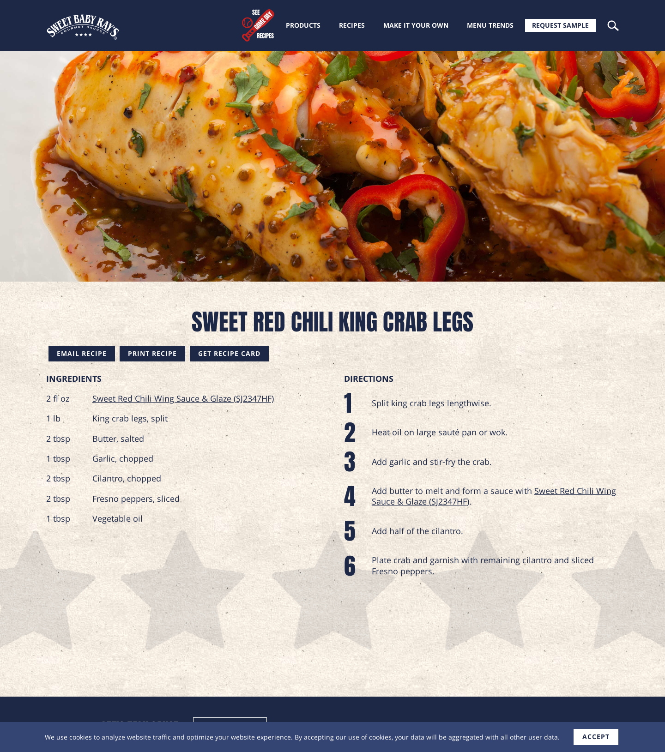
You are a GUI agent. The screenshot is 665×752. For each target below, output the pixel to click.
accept (596, 736)
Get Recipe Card (229, 353)
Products (303, 25)
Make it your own (415, 25)
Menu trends (490, 25)
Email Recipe (82, 353)
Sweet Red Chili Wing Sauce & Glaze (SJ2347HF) (183, 398)
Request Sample (560, 25)
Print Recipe (152, 353)
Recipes (352, 25)
